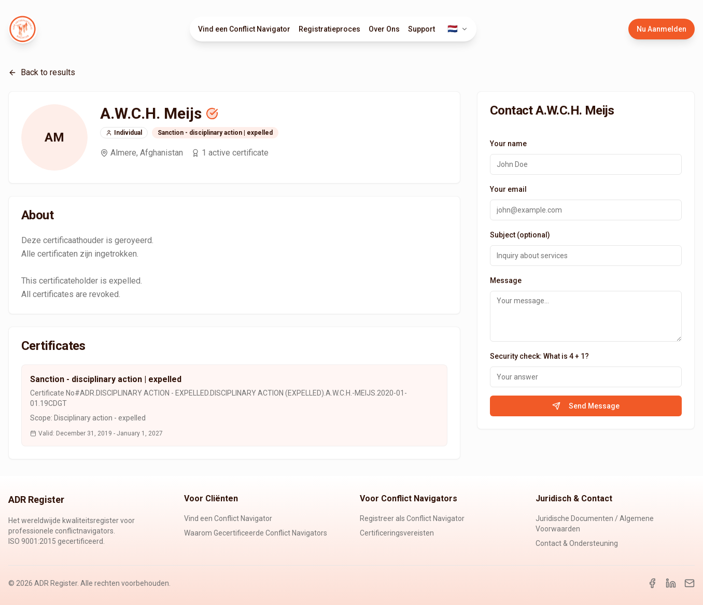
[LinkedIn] (671, 583)
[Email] (689, 583)
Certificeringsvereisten (397, 533)
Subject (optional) (520, 235)
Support (421, 29)
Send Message (586, 406)
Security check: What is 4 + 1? (539, 356)
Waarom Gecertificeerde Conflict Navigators (255, 533)
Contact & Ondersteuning (577, 543)
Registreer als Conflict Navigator (412, 518)
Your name (508, 143)
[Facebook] (652, 583)
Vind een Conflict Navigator (244, 29)
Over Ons (384, 29)
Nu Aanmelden (661, 29)
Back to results (41, 72)
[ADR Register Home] (22, 29)
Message (506, 280)
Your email (508, 189)
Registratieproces (329, 29)
